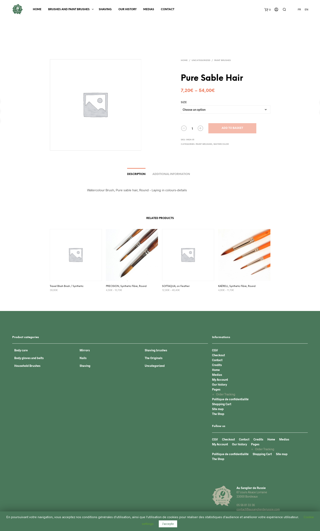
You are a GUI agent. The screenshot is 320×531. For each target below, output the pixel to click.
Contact (167, 9)
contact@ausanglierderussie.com (258, 509)
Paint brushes (222, 60)
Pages (216, 389)
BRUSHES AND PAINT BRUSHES (69, 9)
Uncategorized (201, 60)
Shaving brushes (156, 350)
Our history (127, 9)
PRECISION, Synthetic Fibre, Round (126, 286)
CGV (215, 350)
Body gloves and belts (29, 358)
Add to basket (232, 128)
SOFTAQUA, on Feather (176, 286)
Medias (148, 9)
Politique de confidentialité (230, 399)
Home (37, 9)
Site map (218, 409)
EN (306, 9)
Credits (217, 365)
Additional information (171, 174)
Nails (83, 358)
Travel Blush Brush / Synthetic (66, 286)
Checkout (218, 355)
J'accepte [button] (168, 523)
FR (299, 9)
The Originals (153, 358)
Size (184, 102)
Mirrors (85, 350)
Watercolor (221, 144)
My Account (220, 379)
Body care (21, 350)
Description (136, 174)
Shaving (105, 9)
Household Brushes (27, 365)
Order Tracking (225, 394)
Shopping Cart (221, 404)
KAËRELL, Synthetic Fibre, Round (237, 286)
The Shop (218, 414)
